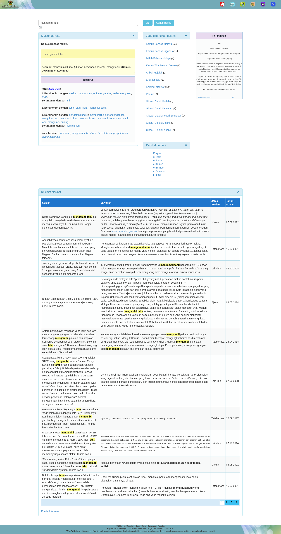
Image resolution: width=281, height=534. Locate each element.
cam (78, 107)
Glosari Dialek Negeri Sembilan (163, 115)
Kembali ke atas (50, 511)
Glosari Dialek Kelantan (159, 108)
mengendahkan (116, 114)
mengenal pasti (97, 107)
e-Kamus (158, 164)
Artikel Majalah (154, 72)
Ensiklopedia (153, 79)
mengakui (125, 93)
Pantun (150, 94)
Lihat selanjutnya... (205, 97)
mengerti (92, 93)
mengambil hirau (68, 118)
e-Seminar (159, 171)
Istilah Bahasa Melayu (158, 58)
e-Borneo (158, 167)
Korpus (157, 153)
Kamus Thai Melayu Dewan (161, 65)
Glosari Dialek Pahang (158, 130)
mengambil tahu (54, 54)
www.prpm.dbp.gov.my (124, 231)
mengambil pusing (58, 122)
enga (44, 97)
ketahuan (91, 133)
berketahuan (105, 133)
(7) (233, 97)
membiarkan (73, 125)
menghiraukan (50, 118)
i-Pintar (157, 174)
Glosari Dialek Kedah (158, 101)
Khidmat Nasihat (155, 87)
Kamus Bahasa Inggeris (159, 51)
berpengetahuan (51, 136)
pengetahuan (120, 133)
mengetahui (104, 93)
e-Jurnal (157, 160)
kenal (71, 107)
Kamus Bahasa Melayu (159, 43)
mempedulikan (98, 114)
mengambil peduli (78, 114)
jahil (68, 100)
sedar (116, 93)
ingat (84, 107)
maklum (72, 93)
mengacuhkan (87, 118)
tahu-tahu (65, 133)
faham (82, 93)
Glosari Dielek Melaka (158, 122)
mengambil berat (105, 118)
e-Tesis (157, 156)
